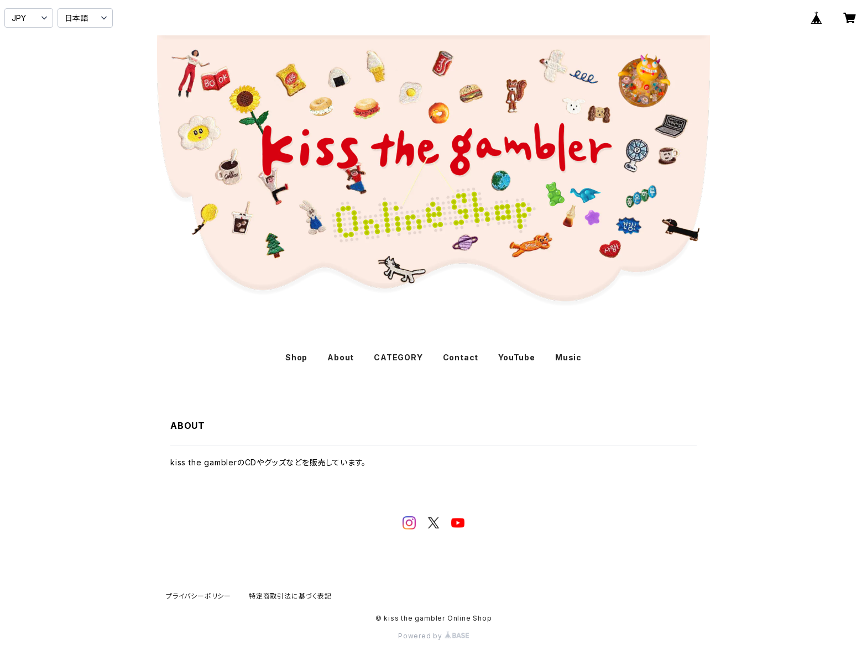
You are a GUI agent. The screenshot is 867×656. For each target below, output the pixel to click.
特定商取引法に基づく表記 (290, 596)
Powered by (433, 636)
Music (568, 357)
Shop (296, 357)
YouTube (516, 357)
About (340, 357)
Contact (461, 357)
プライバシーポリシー (198, 596)
